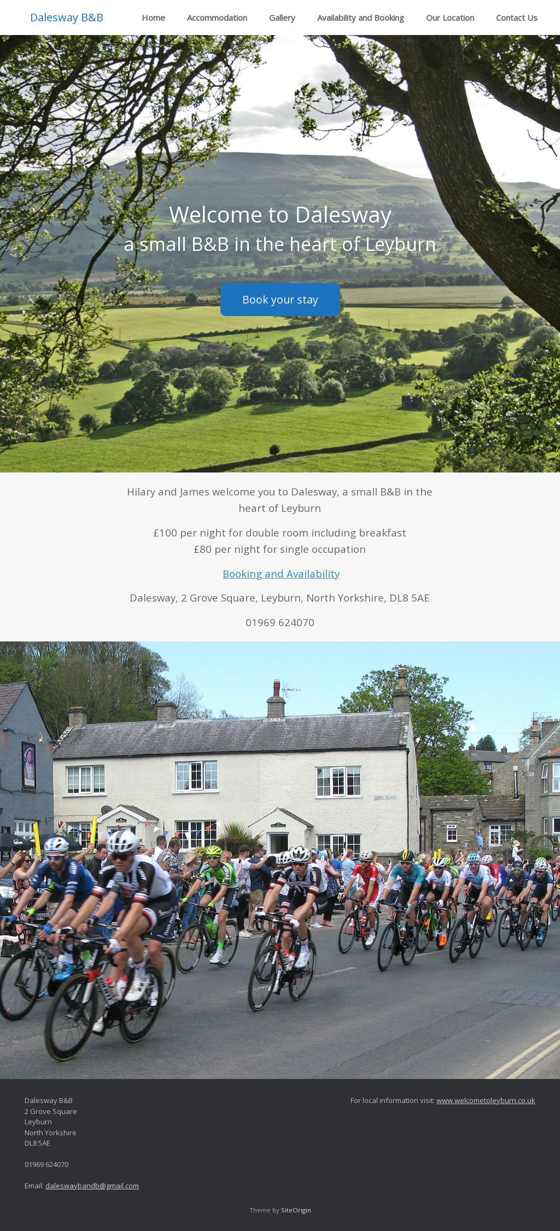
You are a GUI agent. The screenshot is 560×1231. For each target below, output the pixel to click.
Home (153, 17)
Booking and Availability (281, 573)
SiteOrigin (296, 1210)
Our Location (450, 17)
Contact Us (517, 17)
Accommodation (217, 17)
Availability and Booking (360, 17)
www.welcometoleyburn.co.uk (485, 1100)
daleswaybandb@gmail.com (92, 1186)
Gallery (282, 17)
